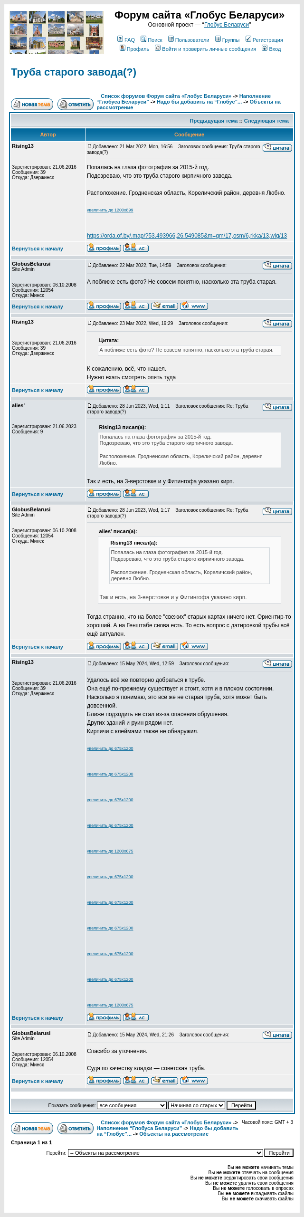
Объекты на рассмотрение (174, 1134)
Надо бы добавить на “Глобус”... (199, 102)
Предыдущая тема (214, 121)
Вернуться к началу (37, 248)
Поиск (151, 40)
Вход (271, 49)
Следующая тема (266, 121)
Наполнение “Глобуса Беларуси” (139, 1128)
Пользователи (188, 40)
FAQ (126, 40)
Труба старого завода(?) (73, 72)
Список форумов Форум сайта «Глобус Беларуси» (166, 96)
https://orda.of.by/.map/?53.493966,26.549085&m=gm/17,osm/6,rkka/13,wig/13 (187, 235)
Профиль (135, 49)
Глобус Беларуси (226, 24)
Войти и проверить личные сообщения (205, 49)
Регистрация (264, 40)
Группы (227, 40)
